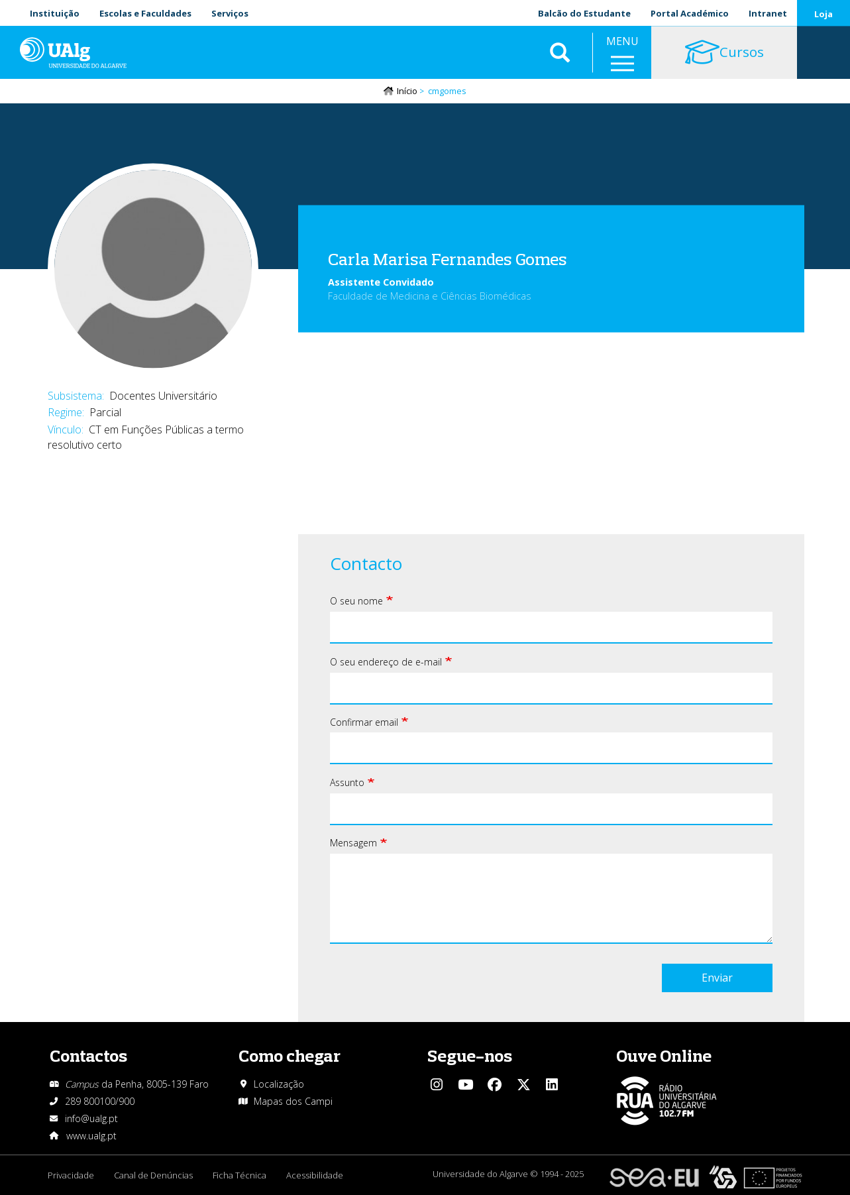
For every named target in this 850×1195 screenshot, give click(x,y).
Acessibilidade (314, 1175)
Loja (823, 14)
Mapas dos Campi (293, 1101)
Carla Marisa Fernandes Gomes (447, 258)
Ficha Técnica (239, 1175)
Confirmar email (364, 722)
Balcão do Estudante (584, 13)
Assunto (347, 782)
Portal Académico (690, 13)
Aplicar (559, 53)
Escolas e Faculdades (145, 13)
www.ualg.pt (91, 1135)
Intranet (768, 13)
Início (407, 91)
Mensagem (353, 842)
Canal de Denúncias (153, 1175)
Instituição (55, 13)
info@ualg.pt (91, 1118)
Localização (279, 1084)
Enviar (717, 977)
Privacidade (71, 1175)
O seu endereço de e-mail (386, 661)
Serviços (229, 13)
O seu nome (356, 601)
